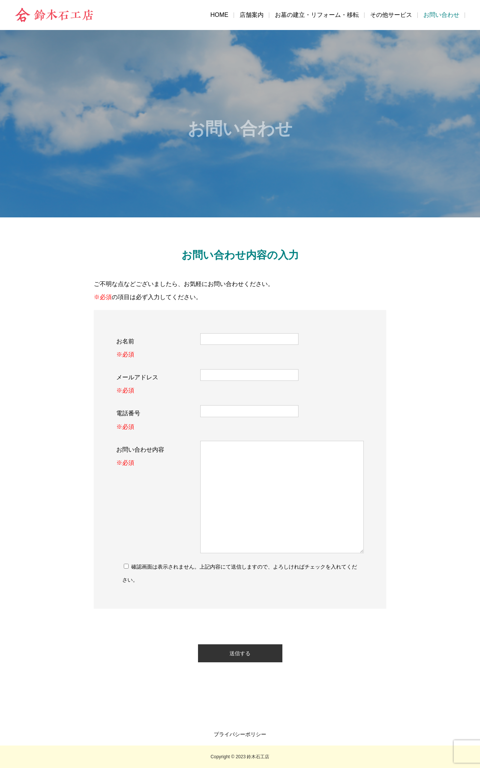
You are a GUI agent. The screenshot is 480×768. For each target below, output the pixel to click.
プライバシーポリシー (240, 734)
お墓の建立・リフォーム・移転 (317, 15)
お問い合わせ (441, 15)
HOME (219, 15)
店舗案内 (252, 15)
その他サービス (391, 15)
